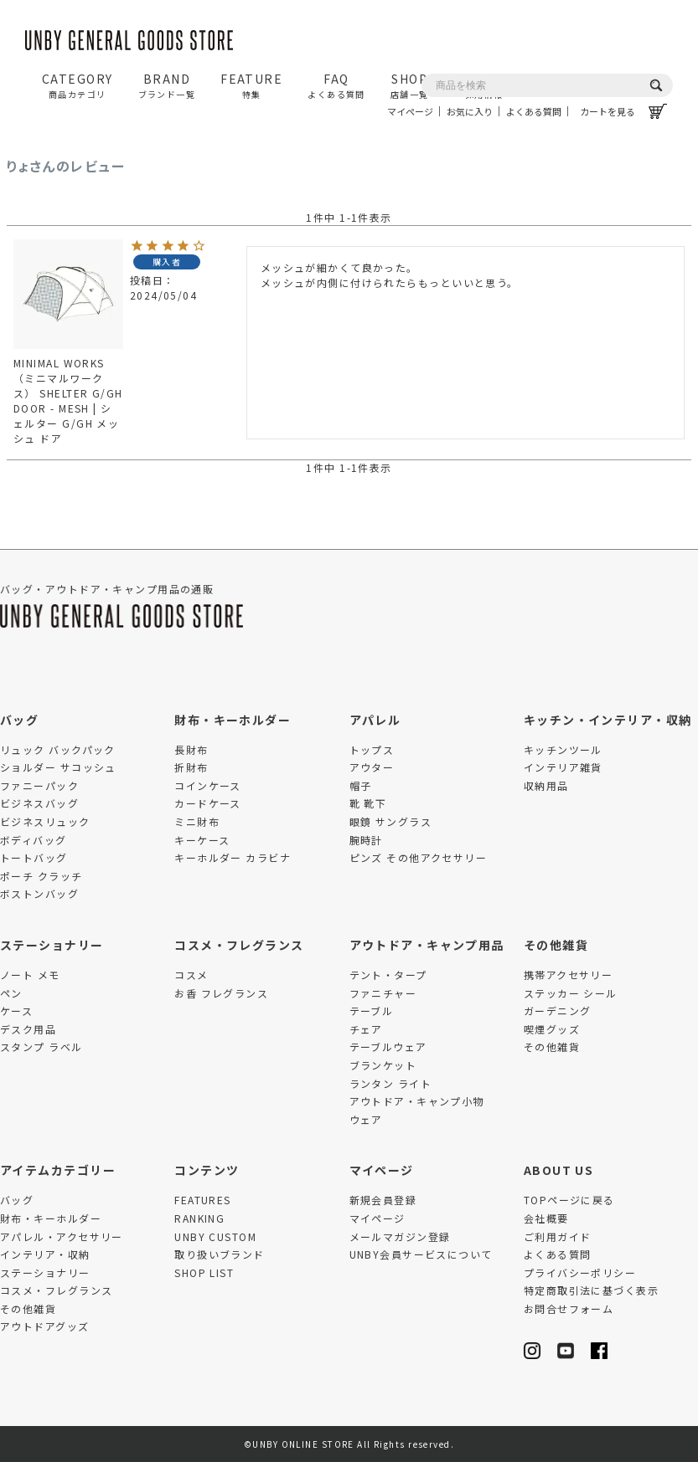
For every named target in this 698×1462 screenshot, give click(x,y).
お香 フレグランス (221, 993)
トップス (372, 749)
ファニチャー (383, 993)
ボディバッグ (33, 840)
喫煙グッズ (552, 1029)
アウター (372, 767)
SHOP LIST (204, 1272)
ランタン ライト (390, 1083)
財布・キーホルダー (232, 719)
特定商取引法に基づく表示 (591, 1290)
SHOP (409, 85)
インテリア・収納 (45, 1254)
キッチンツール (563, 749)
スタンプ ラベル (41, 1046)
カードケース (207, 803)
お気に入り (470, 111)
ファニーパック (39, 785)
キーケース (202, 840)
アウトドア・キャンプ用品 (426, 944)
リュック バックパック (58, 749)
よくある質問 (533, 111)
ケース (16, 1010)
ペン (11, 993)
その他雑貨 (556, 944)
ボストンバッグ (39, 893)
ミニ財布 (197, 821)
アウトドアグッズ (45, 1326)
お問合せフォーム (569, 1308)
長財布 (191, 749)
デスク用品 (28, 1029)
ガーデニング (558, 1010)
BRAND (167, 85)
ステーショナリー (52, 944)
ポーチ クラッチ (41, 876)
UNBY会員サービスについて (421, 1254)
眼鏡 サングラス (390, 821)
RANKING (199, 1218)
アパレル (375, 719)
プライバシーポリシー (580, 1272)
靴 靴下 (368, 803)
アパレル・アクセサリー (61, 1236)
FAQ (336, 85)
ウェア (366, 1119)
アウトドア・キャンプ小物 (416, 1101)
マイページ (410, 111)
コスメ (191, 974)
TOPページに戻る (569, 1200)
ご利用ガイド (558, 1236)
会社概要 (546, 1218)
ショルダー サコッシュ (58, 767)
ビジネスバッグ (39, 803)
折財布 (191, 767)
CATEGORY (77, 85)
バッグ (19, 719)
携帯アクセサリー (568, 974)
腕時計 (366, 840)
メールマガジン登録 (400, 1236)
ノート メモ (30, 974)
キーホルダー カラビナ (232, 857)
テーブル (371, 1010)
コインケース (207, 785)
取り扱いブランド (219, 1254)
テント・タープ (388, 974)
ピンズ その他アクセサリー (418, 857)
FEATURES (202, 1200)
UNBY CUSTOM (215, 1236)
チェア (366, 1029)
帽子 (360, 785)
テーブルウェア (388, 1046)
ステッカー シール (571, 993)
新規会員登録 (383, 1200)
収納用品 (546, 785)
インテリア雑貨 (563, 767)
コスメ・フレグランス (238, 944)
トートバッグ (34, 857)
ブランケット (383, 1065)
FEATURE (251, 85)
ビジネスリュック (45, 821)
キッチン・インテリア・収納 (608, 719)
